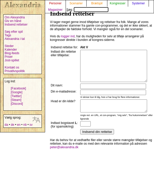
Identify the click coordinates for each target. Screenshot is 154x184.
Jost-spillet (12, 60)
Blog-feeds (12, 53)
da (6, 124)
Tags (8, 35)
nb (25, 124)
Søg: (87, 10)
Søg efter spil (14, 31)
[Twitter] (16, 96)
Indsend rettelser (16, 24)
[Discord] (17, 104)
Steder (9, 46)
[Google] (16, 92)
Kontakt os (12, 67)
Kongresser (117, 3)
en (18, 124)
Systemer (138, 3)
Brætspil (96, 3)
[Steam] (16, 100)
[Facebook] (18, 88)
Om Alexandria (15, 17)
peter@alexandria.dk (64, 163)
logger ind (68, 36)
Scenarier (76, 3)
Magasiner (55, 10)
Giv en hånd (13, 21)
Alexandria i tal (15, 39)
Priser (9, 57)
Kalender (11, 49)
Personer (55, 3)
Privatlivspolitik (15, 71)
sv (31, 124)
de (12, 124)
